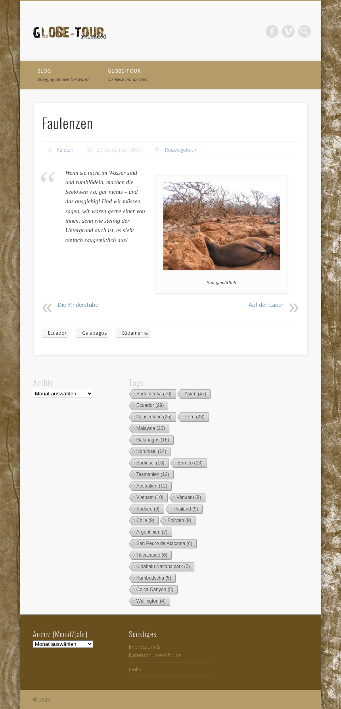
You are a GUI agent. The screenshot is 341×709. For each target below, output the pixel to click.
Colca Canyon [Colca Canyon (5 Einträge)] (154, 589)
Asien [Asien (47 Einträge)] (196, 394)
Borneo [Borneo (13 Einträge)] (190, 463)
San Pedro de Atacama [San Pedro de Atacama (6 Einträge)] (164, 543)
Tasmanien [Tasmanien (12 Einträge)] (152, 474)
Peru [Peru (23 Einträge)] (195, 417)
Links (135, 669)
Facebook (272, 31)
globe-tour (127, 74)
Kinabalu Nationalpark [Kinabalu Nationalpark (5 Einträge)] (163, 566)
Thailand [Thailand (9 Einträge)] (185, 509)
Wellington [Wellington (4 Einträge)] (151, 601)
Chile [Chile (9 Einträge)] (145, 520)
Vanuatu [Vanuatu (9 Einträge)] (188, 497)
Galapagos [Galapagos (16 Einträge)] (152, 440)
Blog (62, 74)
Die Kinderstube (77, 304)
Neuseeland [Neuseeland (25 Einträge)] (154, 417)
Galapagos (94, 332)
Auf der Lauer (266, 304)
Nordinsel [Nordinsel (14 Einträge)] (151, 451)
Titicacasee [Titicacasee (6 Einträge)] (151, 555)
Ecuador (57, 332)
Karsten (65, 149)
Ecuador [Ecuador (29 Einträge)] (150, 405)
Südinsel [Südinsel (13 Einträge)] (150, 463)
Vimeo (288, 31)
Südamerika (135, 332)
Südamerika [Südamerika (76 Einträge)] (154, 394)
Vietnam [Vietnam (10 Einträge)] (150, 497)
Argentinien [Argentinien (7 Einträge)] (152, 532)
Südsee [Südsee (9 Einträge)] (148, 509)
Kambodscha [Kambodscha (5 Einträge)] (153, 578)
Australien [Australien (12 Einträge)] (151, 486)
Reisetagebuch (180, 149)
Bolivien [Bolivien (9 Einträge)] (179, 520)
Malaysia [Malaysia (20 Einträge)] (150, 428)
